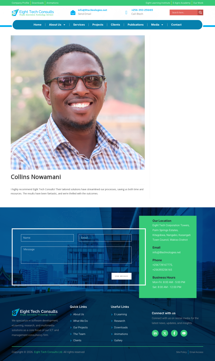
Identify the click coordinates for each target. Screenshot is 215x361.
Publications (136, 24)
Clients (115, 24)
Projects (97, 24)
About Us (57, 25)
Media (157, 25)
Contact (176, 24)
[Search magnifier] (200, 12)
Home (37, 24)
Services (79, 24)
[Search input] (184, 12)
